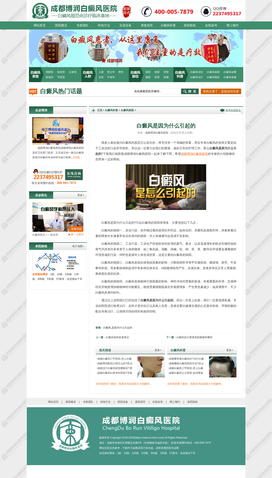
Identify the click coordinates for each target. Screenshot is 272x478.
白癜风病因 (213, 72)
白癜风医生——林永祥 (45, 234)
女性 (101, 77)
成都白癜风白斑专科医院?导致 (114, 372)
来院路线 (190, 25)
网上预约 (233, 25)
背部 (166, 72)
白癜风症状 (196, 72)
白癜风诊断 (230, 72)
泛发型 (73, 72)
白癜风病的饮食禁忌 (117, 337)
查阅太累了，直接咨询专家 (221, 91)
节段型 (61, 77)
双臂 (157, 77)
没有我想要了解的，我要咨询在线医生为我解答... (124, 383)
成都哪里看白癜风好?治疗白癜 (186, 358)
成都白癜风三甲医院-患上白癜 (114, 358)
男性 (120, 72)
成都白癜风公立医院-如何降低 (185, 372)
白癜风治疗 (196, 77)
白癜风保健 (230, 77)
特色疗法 (104, 25)
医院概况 (61, 25)
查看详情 (76, 229)
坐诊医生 (41, 195)
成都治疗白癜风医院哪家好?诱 (114, 368)
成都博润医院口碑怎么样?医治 (114, 363)
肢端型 (49, 77)
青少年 (111, 72)
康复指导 (147, 25)
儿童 (101, 72)
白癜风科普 (168, 25)
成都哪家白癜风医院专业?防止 (186, 363)
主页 (99, 110)
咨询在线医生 (233, 110)
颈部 (157, 72)
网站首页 (40, 25)
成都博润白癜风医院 (156, 132)
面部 (148, 72)
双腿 (166, 77)
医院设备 (123, 401)
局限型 (49, 72)
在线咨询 (211, 25)
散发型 (61, 72)
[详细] (76, 157)
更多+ (80, 195)
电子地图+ (78, 246)
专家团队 (83, 25)
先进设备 (125, 25)
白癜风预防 (213, 77)
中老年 (111, 77)
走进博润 (41, 110)
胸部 (148, 77)
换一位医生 (77, 234)
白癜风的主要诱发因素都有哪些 (194, 337)
